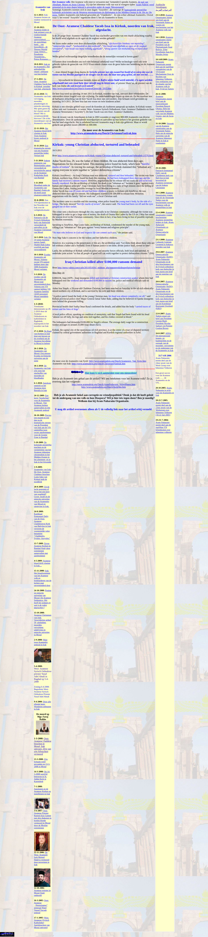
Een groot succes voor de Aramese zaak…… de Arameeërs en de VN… (163, 378)
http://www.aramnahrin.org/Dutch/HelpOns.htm (103, 387)
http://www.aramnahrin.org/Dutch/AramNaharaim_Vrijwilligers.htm (103, 384)
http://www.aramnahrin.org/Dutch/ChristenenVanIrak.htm (103, 133)
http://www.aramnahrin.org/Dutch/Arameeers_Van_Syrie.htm (117, 361)
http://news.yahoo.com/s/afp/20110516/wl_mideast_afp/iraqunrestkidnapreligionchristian (98, 267)
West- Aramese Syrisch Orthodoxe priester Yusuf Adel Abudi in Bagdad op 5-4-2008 (42, 675)
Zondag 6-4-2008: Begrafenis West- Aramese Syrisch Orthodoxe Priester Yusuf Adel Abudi (42, 692)
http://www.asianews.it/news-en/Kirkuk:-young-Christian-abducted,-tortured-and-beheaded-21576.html (105, 155)
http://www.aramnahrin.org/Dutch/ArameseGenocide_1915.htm (81, 88)
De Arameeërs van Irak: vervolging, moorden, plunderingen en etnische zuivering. (42, 108)
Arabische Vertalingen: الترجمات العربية (164, 7)
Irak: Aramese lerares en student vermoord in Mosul (42, 18)
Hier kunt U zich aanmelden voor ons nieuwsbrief (111, 373)
